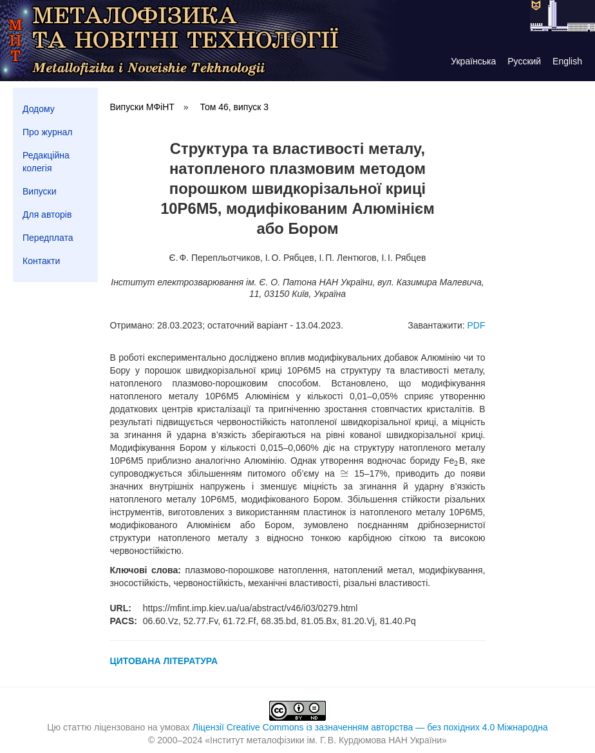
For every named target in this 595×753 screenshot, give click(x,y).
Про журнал (47, 132)
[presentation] (456, 460)
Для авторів (47, 214)
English (567, 61)
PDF (477, 325)
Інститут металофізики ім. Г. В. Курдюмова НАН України (326, 740)
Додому (39, 109)
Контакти (41, 261)
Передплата (48, 238)
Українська (473, 61)
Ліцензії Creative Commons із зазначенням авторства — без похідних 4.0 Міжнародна (370, 727)
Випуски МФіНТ (141, 107)
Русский (524, 61)
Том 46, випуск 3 (234, 107)
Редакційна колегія (46, 161)
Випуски (40, 191)
